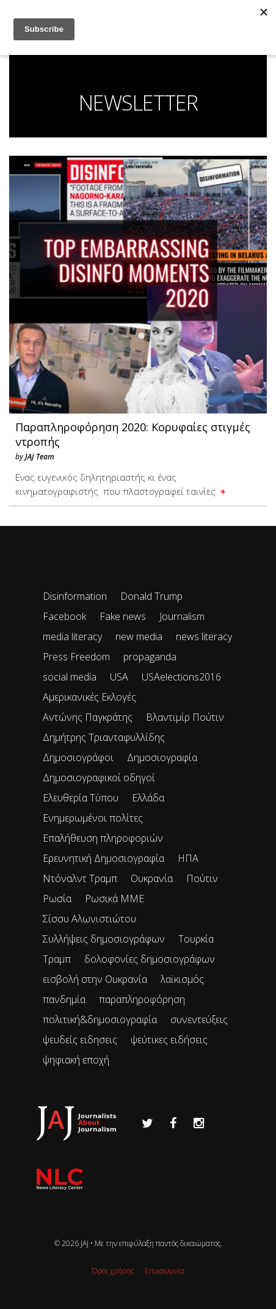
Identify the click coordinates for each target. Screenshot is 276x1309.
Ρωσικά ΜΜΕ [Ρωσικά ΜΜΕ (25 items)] (114, 898)
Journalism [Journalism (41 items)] (182, 616)
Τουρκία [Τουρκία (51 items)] (196, 939)
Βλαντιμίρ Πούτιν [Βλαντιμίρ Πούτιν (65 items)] (185, 717)
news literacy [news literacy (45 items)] (204, 636)
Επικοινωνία (164, 1271)
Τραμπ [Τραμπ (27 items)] (57, 959)
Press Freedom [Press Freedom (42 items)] (76, 656)
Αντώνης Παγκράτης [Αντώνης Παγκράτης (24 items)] (88, 717)
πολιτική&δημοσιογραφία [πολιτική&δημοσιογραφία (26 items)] (100, 1019)
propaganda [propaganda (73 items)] (149, 656)
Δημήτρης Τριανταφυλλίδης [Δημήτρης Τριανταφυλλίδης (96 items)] (104, 737)
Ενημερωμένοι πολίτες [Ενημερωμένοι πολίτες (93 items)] (93, 818)
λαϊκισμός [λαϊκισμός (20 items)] (182, 979)
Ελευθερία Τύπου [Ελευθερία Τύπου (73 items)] (80, 797)
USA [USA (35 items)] (119, 677)
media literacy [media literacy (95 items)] (72, 636)
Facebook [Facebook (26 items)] (64, 616)
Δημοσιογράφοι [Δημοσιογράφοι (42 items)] (78, 757)
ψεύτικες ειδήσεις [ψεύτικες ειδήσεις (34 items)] (169, 1039)
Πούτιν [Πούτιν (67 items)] (202, 878)
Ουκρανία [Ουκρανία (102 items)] (152, 878)
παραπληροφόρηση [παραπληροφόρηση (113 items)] (142, 999)
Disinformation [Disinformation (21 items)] (75, 596)
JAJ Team (39, 456)
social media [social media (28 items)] (69, 677)
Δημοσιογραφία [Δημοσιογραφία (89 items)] (162, 757)
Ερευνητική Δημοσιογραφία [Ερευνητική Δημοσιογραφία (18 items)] (103, 858)
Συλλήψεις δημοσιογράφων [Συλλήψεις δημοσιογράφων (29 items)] (104, 939)
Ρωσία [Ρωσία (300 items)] (57, 898)
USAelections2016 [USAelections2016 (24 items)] (181, 677)
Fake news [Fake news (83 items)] (123, 616)
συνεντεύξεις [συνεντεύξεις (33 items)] (199, 1019)
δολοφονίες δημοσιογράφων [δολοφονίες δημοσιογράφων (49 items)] (149, 959)
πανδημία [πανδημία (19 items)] (64, 999)
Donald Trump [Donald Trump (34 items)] (151, 596)
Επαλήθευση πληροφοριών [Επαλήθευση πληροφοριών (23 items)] (103, 838)
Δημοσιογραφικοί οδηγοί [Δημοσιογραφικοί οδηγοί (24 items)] (99, 777)
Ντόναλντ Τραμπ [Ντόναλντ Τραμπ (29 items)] (80, 878)
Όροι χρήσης (113, 1271)
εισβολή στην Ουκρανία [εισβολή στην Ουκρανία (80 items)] (95, 979)
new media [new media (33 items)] (138, 636)
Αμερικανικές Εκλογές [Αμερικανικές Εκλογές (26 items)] (89, 697)
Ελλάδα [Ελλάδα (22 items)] (148, 797)
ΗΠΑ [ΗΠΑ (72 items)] (188, 858)
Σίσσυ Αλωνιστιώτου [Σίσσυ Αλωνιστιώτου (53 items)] (89, 918)
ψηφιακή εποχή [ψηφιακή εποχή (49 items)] (76, 1060)
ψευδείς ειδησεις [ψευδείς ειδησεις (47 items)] (80, 1039)
